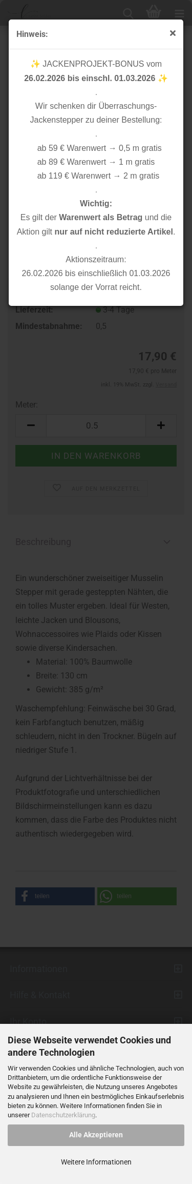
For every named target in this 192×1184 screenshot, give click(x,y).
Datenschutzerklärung (63, 1115)
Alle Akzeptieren (96, 1135)
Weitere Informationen (96, 1162)
